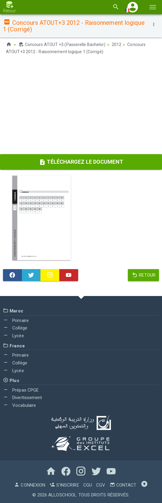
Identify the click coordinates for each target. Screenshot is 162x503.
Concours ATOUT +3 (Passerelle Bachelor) (61, 44)
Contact (123, 485)
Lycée (13, 335)
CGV (100, 485)
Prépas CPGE (21, 390)
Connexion (29, 485)
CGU (87, 485)
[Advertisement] (81, 106)
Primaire (16, 320)
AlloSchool (62, 495)
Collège (15, 328)
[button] (132, 7)
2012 (116, 44)
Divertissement (22, 397)
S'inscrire (64, 485)
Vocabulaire (19, 405)
